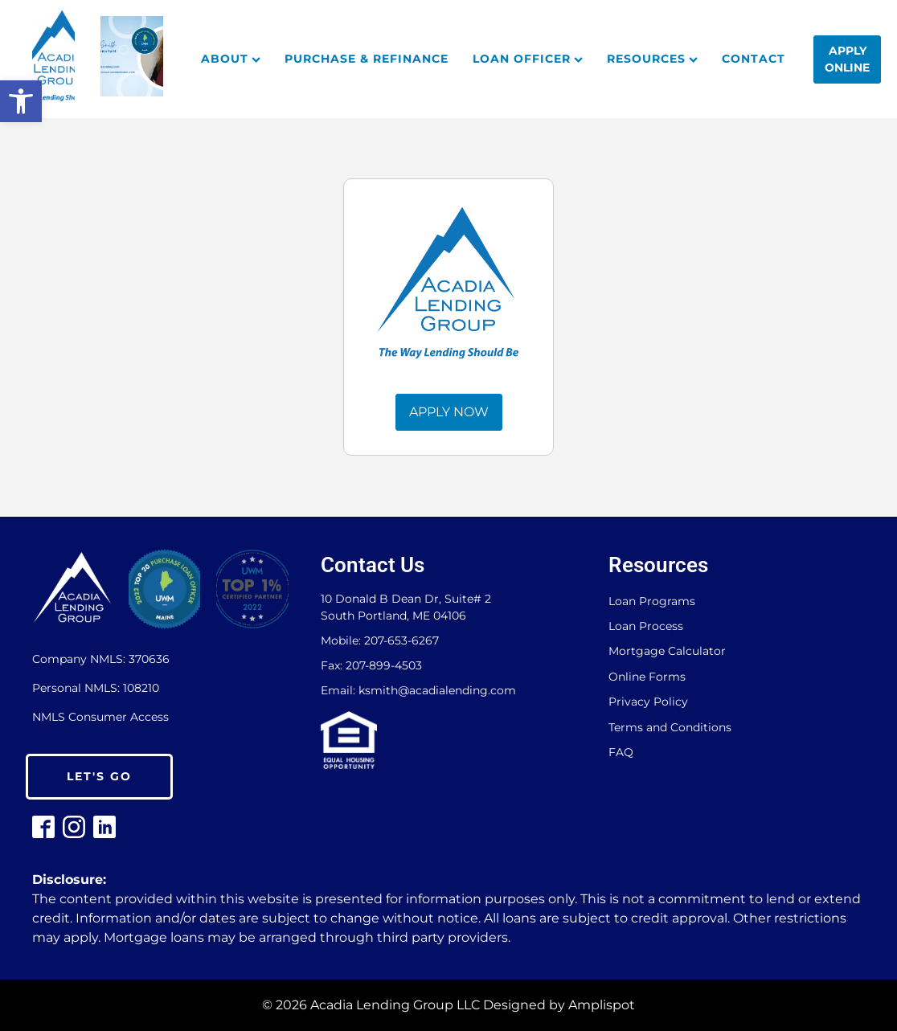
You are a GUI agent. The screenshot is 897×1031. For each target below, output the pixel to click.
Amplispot (601, 1005)
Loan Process (645, 626)
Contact (753, 58)
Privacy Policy (648, 702)
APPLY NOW (449, 411)
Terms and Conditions (669, 728)
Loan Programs (651, 601)
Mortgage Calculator (667, 651)
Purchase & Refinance (366, 58)
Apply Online (847, 59)
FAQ (620, 753)
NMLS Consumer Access (100, 717)
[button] (21, 101)
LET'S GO (99, 776)
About (230, 58)
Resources (652, 58)
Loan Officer (528, 58)
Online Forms (647, 677)
